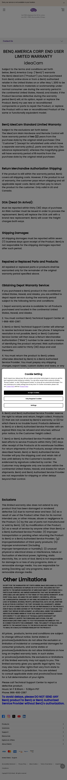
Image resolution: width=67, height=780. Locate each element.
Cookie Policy (10, 386)
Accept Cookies (33, 393)
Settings (33, 405)
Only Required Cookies (34, 399)
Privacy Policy (24, 386)
